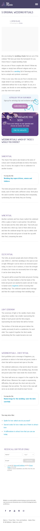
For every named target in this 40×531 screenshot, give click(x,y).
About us (5, 520)
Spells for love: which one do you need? (17, 421)
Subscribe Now (20, 106)
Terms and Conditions (22, 520)
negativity (15, 286)
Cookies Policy (31, 520)
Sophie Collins (15, 21)
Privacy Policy (12, 520)
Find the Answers (20, 130)
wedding (17, 71)
